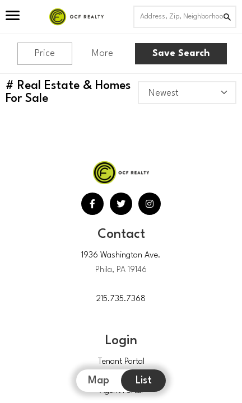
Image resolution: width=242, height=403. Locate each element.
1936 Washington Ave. (121, 255)
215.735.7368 (121, 299)
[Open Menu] (13, 17)
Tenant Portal (121, 362)
